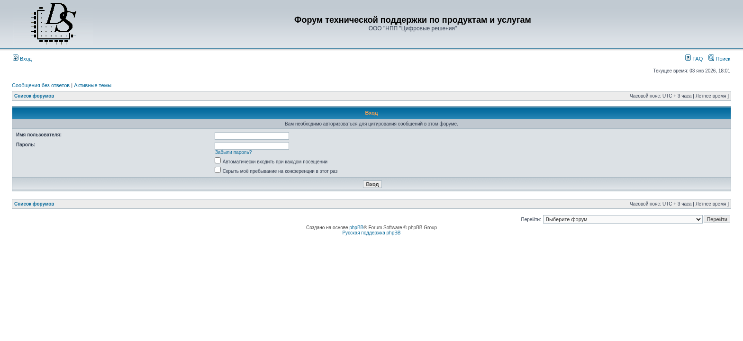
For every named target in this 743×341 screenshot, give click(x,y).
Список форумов (34, 96)
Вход (22, 59)
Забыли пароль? (233, 152)
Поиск (719, 59)
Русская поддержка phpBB (371, 232)
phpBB (356, 227)
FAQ (694, 59)
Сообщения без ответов (41, 85)
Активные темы (92, 85)
